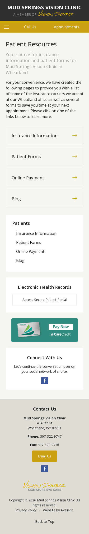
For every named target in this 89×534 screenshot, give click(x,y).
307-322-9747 (50, 436)
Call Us (30, 26)
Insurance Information (36, 233)
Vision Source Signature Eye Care (44, 485)
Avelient (67, 510)
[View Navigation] (8, 27)
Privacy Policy (26, 510)
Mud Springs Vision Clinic (56, 500)
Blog (20, 260)
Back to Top (44, 521)
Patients (21, 223)
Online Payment (30, 251)
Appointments (66, 26)
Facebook (44, 380)
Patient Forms (28, 242)
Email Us (44, 456)
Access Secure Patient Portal (45, 299)
